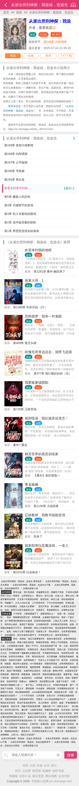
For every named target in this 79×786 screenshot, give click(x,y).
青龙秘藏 (31, 484)
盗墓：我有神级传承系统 (62, 724)
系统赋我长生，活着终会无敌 (60, 610)
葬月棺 (64, 660)
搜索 (70, 755)
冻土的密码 (43, 703)
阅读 (13, 55)
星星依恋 (45, 27)
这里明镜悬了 (30, 660)
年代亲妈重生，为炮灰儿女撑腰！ (20, 606)
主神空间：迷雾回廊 (39, 724)
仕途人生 (59, 596)
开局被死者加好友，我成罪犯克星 (58, 653)
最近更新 (38, 776)
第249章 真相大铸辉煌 (18, 145)
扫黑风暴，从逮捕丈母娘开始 (45, 617)
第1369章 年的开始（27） (30, 307)
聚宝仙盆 (17, 592)
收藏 (31, 55)
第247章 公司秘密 (16, 162)
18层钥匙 (38, 678)
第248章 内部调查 (55, 41)
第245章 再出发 (14, 179)
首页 (6, 12)
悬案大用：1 (34, 280)
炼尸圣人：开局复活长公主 (38, 685)
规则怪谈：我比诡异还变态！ (46, 418)
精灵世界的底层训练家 (41, 454)
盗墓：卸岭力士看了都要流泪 (20, 631)
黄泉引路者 (56, 720)
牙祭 (28, 656)
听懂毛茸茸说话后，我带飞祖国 (48, 352)
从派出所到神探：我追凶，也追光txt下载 (31, 585)
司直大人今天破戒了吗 (48, 660)
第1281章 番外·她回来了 (49, 271)
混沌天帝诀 (43, 606)
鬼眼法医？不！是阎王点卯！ (56, 706)
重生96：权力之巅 (44, 596)
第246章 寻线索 (14, 171)
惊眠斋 (8, 663)
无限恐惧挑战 (11, 699)
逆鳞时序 (33, 681)
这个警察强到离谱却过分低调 (18, 621)
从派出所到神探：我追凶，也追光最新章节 (30, 742)
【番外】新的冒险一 (47, 475)
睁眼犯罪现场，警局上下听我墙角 (52, 642)
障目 (15, 639)
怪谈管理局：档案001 (17, 681)
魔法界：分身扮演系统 (31, 710)
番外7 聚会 (20, 445)
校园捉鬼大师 (60, 692)
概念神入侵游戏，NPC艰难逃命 (27, 663)
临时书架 (58, 770)
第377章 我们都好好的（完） (53, 373)
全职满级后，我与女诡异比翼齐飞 (20, 635)
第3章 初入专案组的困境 (20, 213)
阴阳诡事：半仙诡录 (35, 688)
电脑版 (13, 776)
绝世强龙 (44, 599)
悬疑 (19, 12)
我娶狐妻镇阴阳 (36, 382)
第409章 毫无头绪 (24, 343)
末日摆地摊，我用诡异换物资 (60, 656)
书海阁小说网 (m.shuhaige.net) (51, 781)
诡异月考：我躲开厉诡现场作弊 (25, 706)
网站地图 (51, 776)
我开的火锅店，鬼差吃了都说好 (19, 624)
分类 (32, 765)
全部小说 (25, 776)
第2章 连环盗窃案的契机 (20, 222)
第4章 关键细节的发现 (18, 205)
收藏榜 (46, 770)
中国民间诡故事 (60, 685)
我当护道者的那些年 (26, 703)
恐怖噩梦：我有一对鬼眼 (43, 316)
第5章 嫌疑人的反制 (17, 196)
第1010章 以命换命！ (27, 572)
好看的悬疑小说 (30, 588)
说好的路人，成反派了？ (43, 727)
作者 (39, 765)
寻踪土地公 (43, 720)
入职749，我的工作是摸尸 (23, 735)
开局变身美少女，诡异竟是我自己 (54, 635)
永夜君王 (40, 610)
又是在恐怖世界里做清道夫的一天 (20, 720)
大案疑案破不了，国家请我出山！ (39, 614)
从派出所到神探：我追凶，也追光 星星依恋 (21, 581)
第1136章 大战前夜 (46, 506)
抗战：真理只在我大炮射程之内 (19, 610)
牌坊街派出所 (38, 656)
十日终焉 (17, 614)
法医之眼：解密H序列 (52, 671)
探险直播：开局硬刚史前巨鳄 (60, 688)
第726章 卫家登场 (24, 409)
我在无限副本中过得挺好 (16, 724)
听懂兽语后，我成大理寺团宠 (41, 649)
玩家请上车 (41, 631)
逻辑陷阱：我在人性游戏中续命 (38, 628)
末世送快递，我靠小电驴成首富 (19, 642)
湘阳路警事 (35, 667)
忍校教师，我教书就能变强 (45, 515)
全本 (47, 765)
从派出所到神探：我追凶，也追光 (51, 12)
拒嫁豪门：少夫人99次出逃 (17, 603)
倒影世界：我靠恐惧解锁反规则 (46, 674)
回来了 (38, 536)
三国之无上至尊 (60, 621)
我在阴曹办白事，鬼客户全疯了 (54, 681)
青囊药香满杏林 (52, 710)
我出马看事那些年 (36, 639)
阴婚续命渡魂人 (12, 731)
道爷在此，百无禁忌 (54, 678)
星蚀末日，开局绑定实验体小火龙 (37, 731)
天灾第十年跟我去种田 (27, 599)
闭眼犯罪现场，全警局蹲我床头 (59, 663)
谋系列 (54, 703)
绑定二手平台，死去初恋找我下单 (41, 646)
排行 (54, 765)
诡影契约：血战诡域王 (21, 678)
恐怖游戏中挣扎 (26, 699)
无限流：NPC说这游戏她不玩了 (51, 699)
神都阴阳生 (20, 649)
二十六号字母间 (26, 695)
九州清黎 (40, 695)
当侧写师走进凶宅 (32, 671)
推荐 (48, 55)
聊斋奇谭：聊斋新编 (20, 674)
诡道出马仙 (24, 727)
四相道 (23, 639)
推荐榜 (36, 770)
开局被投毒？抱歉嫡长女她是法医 (24, 653)
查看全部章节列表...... (40, 188)
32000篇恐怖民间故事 (42, 692)
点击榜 (26, 770)
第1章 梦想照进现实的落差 (21, 231)
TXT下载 (66, 55)
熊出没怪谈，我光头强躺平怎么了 (31, 713)
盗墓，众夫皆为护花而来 (60, 713)
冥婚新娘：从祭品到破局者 (55, 667)
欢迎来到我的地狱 (38, 250)
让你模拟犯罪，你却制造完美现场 (52, 624)
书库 (25, 765)
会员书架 (64, 776)
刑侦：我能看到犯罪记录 (18, 617)
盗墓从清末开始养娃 (37, 717)
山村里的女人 (27, 596)
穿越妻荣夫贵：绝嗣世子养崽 (50, 592)
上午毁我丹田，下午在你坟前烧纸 (47, 603)
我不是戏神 (29, 592)
